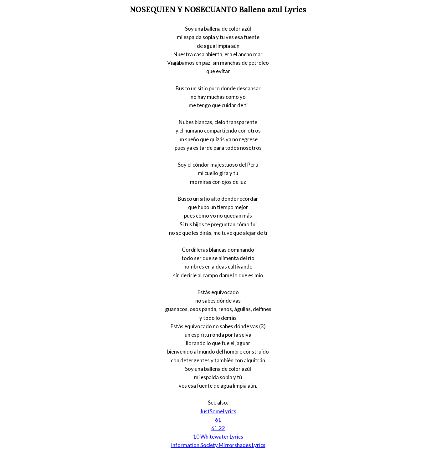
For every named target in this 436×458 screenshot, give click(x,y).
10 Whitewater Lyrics (218, 436)
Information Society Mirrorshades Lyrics (218, 445)
